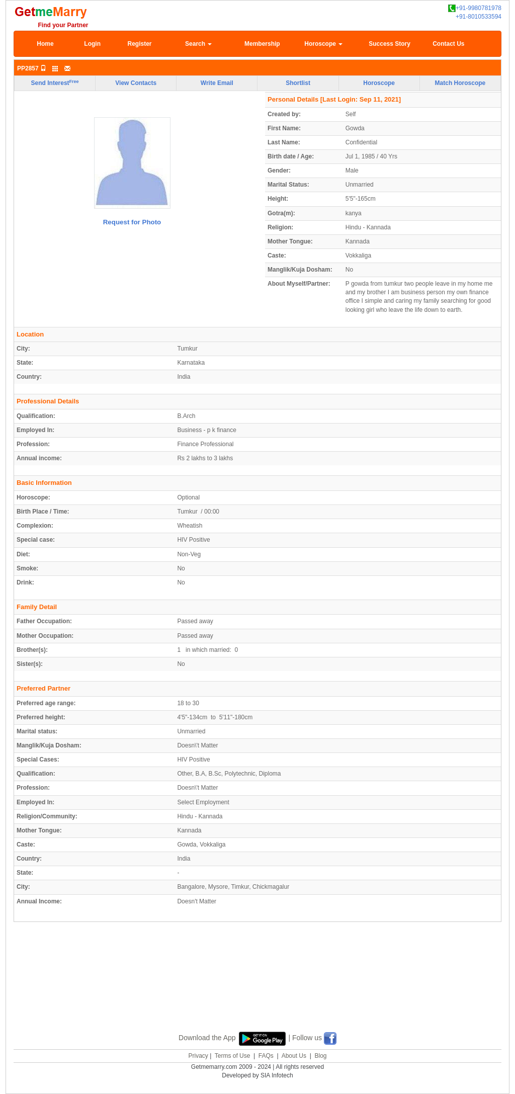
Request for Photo (132, 222)
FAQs (266, 1055)
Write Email (217, 83)
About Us (294, 1055)
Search (198, 43)
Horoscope (323, 43)
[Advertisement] (257, 988)
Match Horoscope (460, 83)
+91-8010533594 (478, 16)
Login (92, 43)
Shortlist (298, 83)
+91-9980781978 (474, 8)
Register (139, 43)
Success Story (389, 43)
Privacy (198, 1055)
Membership (262, 43)
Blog (320, 1055)
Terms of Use (232, 1055)
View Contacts (135, 83)
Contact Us (448, 43)
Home (45, 43)
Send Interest (55, 83)
